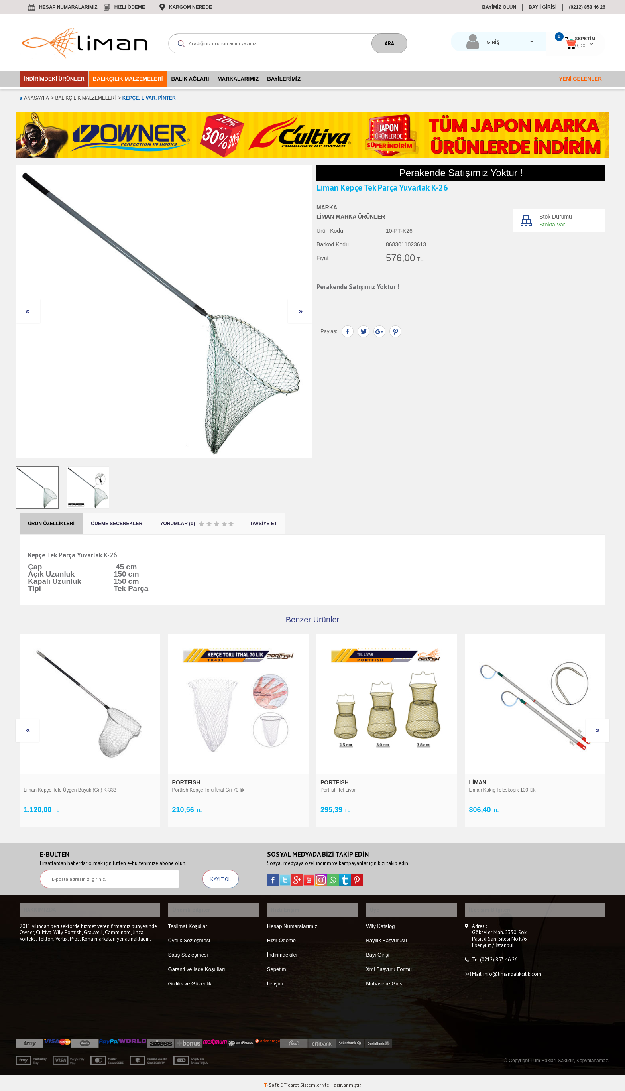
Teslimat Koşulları (188, 922)
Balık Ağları (190, 79)
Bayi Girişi (377, 950)
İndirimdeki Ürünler (54, 79)
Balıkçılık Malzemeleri (128, 79)
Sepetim (276, 965)
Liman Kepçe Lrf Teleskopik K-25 (504, 790)
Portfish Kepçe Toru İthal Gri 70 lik (60, 790)
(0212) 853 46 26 (587, 7)
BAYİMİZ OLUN (499, 7)
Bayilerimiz (284, 79)
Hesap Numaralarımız (68, 7)
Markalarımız (238, 79)
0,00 (544, 46)
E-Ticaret (289, 1081)
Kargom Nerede (190, 7)
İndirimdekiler (282, 950)
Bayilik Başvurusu (386, 936)
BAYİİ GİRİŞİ (542, 7)
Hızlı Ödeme (129, 7)
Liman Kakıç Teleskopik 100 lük (353, 790)
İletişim (275, 979)
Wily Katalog (380, 922)
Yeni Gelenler (580, 79)
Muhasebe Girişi (384, 979)
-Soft (272, 1081)
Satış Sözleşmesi (188, 950)
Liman (330, 782)
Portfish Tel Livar (189, 790)
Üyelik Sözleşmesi (189, 936)
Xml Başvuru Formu (389, 965)
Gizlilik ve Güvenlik (190, 979)
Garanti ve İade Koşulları (196, 965)
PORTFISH (38, 782)
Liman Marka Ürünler (350, 217)
